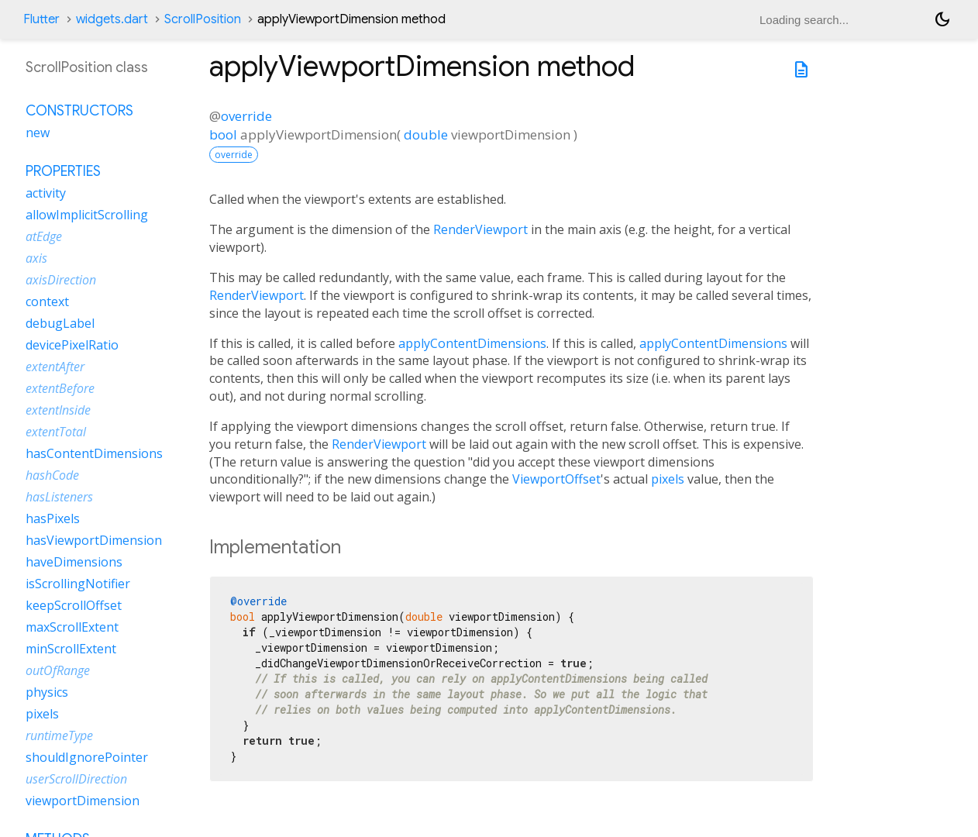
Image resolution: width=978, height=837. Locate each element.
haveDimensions (74, 561)
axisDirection (61, 279)
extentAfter (55, 366)
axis (36, 258)
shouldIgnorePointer (87, 757)
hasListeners (59, 496)
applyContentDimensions (472, 343)
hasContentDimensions (94, 453)
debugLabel (60, 323)
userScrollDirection (76, 778)
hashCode (52, 475)
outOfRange (58, 670)
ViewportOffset (556, 478)
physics (47, 692)
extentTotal (56, 431)
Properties (63, 171)
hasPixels (53, 518)
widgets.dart (112, 19)
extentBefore (60, 388)
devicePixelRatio (72, 344)
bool (223, 134)
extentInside (58, 409)
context (47, 301)
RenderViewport (480, 229)
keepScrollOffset (74, 605)
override (246, 116)
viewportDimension (82, 800)
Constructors (79, 110)
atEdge (44, 236)
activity (46, 193)
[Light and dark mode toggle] (942, 19)
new (38, 132)
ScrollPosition (202, 19)
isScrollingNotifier (78, 583)
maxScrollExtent (72, 627)
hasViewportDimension (94, 540)
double (426, 134)
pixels (667, 478)
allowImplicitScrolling (87, 214)
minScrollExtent (71, 648)
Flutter (41, 19)
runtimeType (59, 735)
